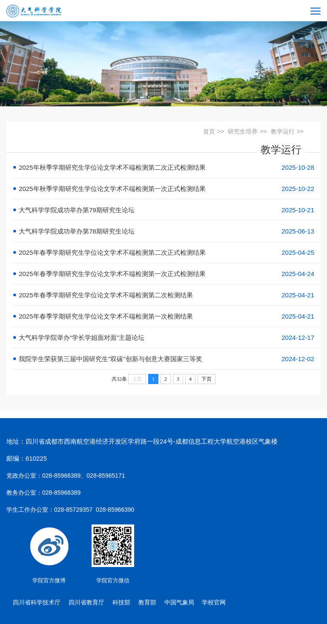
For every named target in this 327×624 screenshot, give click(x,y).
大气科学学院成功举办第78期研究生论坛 (165, 231)
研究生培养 (243, 131)
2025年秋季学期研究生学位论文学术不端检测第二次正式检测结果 (165, 167)
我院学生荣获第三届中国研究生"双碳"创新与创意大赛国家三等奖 (165, 358)
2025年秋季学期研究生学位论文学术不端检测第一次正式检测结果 (165, 188)
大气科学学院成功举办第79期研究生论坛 (165, 209)
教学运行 (283, 131)
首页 (209, 131)
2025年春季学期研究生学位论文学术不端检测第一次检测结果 (165, 316)
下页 (206, 379)
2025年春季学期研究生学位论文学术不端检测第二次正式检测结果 (165, 252)
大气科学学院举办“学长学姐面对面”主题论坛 (165, 337)
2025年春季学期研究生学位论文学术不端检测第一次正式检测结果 (165, 273)
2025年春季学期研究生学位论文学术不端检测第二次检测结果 (165, 295)
